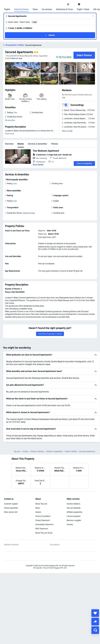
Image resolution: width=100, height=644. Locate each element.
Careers (38, 512)
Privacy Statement (42, 520)
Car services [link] (47, 9)
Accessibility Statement (44, 525)
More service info (10, 512)
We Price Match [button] (65, 57)
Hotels (25, 451)
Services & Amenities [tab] (37, 144)
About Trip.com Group (43, 533)
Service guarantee (11, 508)
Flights (7, 9)
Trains (35, 9)
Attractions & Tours (64, 9)
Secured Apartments (19, 52)
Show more (9, 134)
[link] (68, 4)
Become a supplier (74, 520)
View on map (67, 131)
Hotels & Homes (21, 9)
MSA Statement (41, 529)
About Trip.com (41, 504)
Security (70, 525)
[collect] (95, 613)
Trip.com (17, 451)
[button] (73, 4)
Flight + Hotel (83, 9)
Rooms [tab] (21, 144)
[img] (22, 73)
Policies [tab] (54, 144)
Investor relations (73, 504)
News (37, 508)
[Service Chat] (95, 630)
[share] (95, 621)
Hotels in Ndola (71, 451)
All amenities (10, 120)
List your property (73, 516)
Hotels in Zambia (37, 451)
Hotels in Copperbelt (54, 451)
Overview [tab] (9, 144)
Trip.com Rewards (73, 508)
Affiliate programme (74, 512)
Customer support (11, 504)
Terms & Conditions (42, 516)
